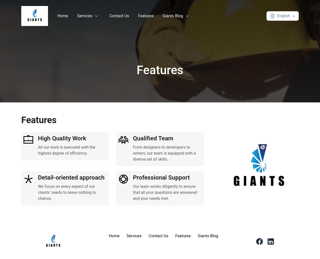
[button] (88, 16)
